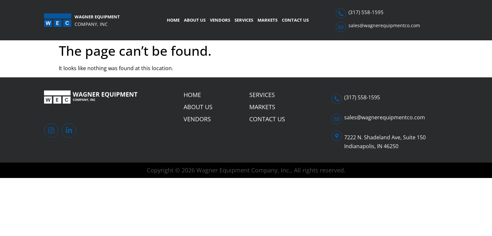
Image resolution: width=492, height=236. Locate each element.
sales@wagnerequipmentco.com (384, 25)
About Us (195, 20)
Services (244, 20)
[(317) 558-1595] (341, 13)
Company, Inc (91, 24)
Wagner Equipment (97, 17)
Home (173, 20)
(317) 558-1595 (366, 12)
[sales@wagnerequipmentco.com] (341, 27)
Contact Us (295, 20)
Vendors (220, 20)
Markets (267, 20)
